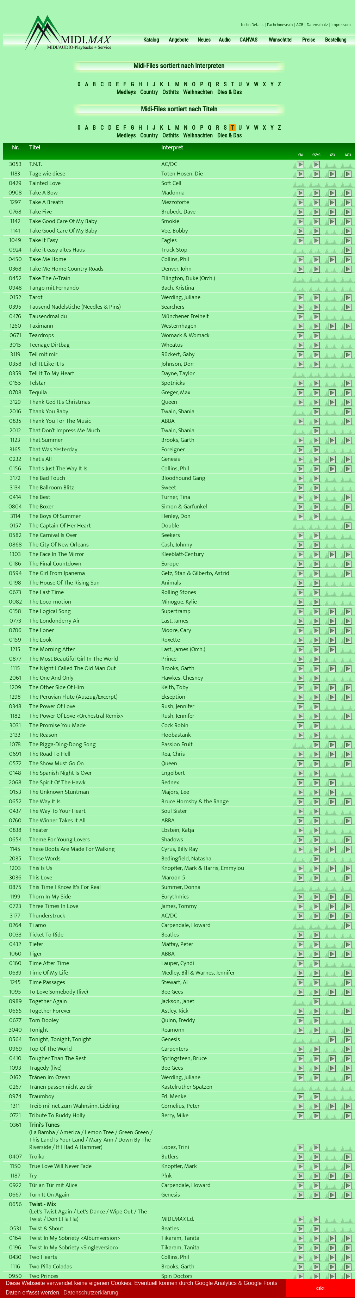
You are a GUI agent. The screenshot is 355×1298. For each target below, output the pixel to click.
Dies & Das (229, 92)
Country (149, 92)
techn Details (252, 24)
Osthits (170, 92)
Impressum (341, 24)
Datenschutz (317, 24)
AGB (299, 24)
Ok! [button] (320, 1288)
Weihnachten (198, 92)
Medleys (126, 92)
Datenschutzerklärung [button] (90, 1293)
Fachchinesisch (280, 24)
